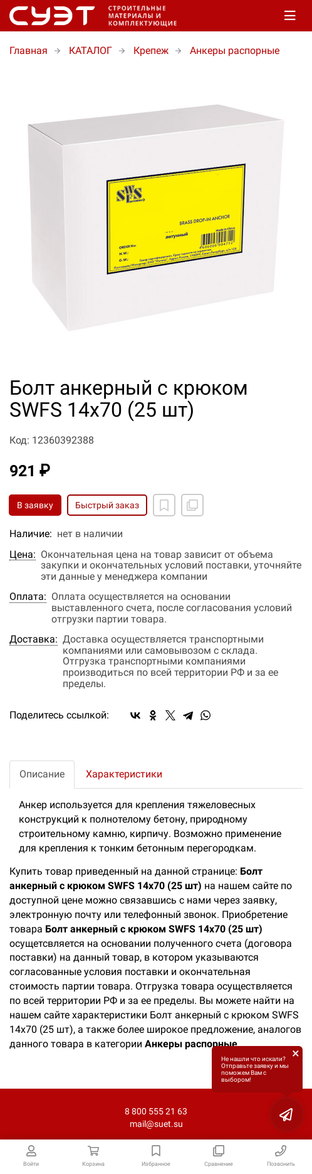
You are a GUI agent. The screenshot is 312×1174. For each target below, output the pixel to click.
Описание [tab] (42, 774)
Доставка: (33, 639)
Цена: (22, 554)
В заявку (35, 505)
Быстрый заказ (107, 505)
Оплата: (27, 596)
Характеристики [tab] (124, 774)
